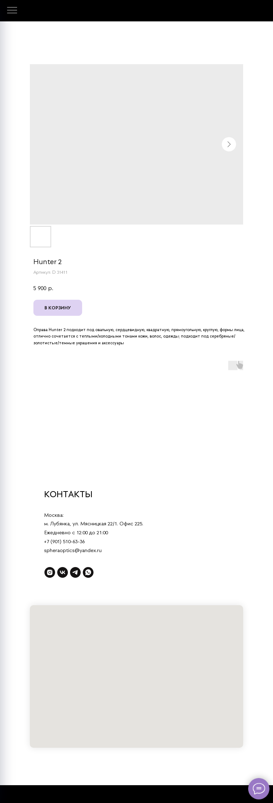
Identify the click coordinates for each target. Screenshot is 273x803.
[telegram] (75, 572)
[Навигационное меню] (12, 10)
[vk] (62, 572)
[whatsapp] (88, 572)
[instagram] (49, 572)
